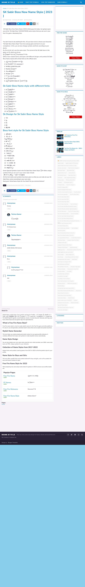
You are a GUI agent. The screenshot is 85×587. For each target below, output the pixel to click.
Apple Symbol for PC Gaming (72, 408)
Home (4, 8)
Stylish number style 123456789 (65, 545)
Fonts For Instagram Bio (62, 432)
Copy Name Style (72, 420)
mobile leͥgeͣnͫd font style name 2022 (65, 497)
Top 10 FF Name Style (62, 550)
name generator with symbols (64, 504)
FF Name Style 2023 (70, 425)
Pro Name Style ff (61, 528)
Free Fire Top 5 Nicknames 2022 (64, 468)
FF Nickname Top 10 (68, 427)
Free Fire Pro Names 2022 (63, 459)
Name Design (60, 502)
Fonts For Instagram (70, 430)
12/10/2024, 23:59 (48, 270)
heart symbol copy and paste (63, 473)
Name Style (74, 504)
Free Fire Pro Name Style (73, 456)
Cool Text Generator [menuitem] (48, 2)
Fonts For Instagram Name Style (64, 435)
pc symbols (69, 516)
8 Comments (28, 20)
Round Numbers (61, 531)
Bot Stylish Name (61, 415)
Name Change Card (70, 499)
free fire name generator (63, 439)
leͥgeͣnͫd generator (61, 495)
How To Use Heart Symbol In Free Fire (65, 480)
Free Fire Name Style (74, 439)
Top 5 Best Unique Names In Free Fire (65, 552)
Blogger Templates (13, 585)
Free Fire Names (73, 449)
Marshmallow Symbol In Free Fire (74, 495)
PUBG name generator (72, 528)
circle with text (72, 418)
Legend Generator (73, 492)
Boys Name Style (70, 415)
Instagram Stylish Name (62, 492)
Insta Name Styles (61, 485)
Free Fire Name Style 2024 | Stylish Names (72, 387)
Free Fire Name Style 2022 (63, 442)
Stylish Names (71, 543)
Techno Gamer (16, 217)
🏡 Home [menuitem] (20, 2)
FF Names (60, 427)
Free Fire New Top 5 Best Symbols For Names (67, 451)
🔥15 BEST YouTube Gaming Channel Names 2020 (68, 406)
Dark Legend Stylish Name (69, 423)
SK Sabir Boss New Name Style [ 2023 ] (17, 8)
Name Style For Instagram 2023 (64, 507)
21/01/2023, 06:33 (48, 206)
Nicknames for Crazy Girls (72, 514)
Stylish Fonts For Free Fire (63, 538)
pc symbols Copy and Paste (63, 519)
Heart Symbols (75, 473)
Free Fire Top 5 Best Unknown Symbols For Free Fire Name (68, 466)
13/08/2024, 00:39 (48, 278)
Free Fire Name (77, 437)
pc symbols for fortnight (62, 521)
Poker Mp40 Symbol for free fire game (65, 526)
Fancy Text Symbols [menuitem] (32, 2)
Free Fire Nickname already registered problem (67, 454)
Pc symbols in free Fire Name (64, 524)
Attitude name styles (62, 413)
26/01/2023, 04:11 (48, 217)
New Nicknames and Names (63, 509)
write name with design (62, 555)
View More (76, 140)
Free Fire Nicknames (62, 456)
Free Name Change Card (63, 471)
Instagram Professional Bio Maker (64, 490)
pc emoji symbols (61, 516)
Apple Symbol (60, 408)
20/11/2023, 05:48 (48, 259)
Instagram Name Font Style (73, 485)
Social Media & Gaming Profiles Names (66, 536)
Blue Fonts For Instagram (73, 413)
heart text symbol (61, 475)
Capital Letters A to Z (62, 418)
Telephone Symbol (74, 548)
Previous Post (6, 312)
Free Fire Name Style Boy (63, 449)
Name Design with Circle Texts (71, 502)
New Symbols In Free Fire (63, 512)
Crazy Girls (60, 423)
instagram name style (62, 487)
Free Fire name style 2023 (63, 444)
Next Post (50, 312)
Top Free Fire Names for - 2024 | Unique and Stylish (73, 394)
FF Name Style (61, 425)
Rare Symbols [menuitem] (62, 2)
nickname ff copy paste (75, 512)
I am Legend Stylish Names (63, 483)
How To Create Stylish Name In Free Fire (66, 478)
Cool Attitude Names (62, 420)
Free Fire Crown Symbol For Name (65, 437)
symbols (75, 545)
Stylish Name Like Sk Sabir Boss (64, 540)
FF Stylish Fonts (61, 430)
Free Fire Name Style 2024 (63, 447)
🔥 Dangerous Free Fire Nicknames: (70, 381)
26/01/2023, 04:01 (48, 238)
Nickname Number (61, 514)
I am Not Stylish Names (76, 483)
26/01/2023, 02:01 (48, 227)
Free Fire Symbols (74, 459)
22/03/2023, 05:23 (48, 248)
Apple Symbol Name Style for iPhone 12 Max (67, 410)
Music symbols (61, 499)
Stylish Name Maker (62, 543)
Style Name (28, 188)
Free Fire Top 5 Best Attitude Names (65, 463)
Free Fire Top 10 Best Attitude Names (65, 461)
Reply (9, 212)
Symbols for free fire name (63, 548)
